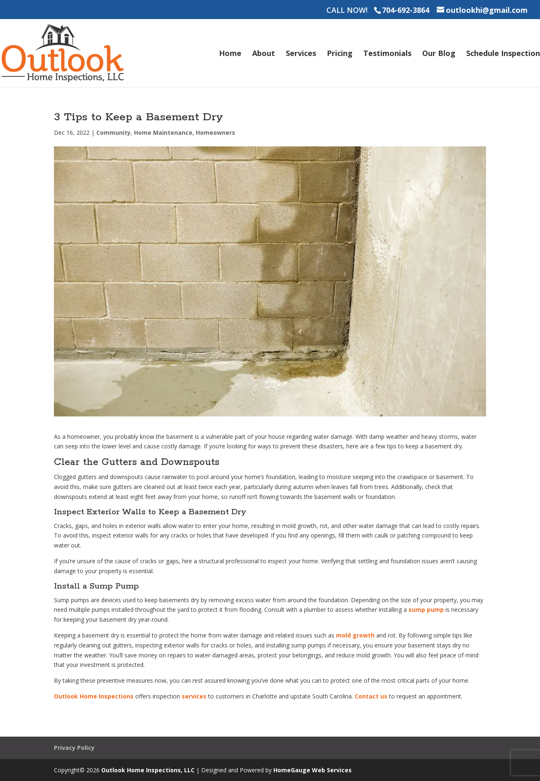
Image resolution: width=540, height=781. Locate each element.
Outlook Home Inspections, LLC (148, 770)
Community (113, 132)
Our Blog (438, 54)
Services (301, 54)
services (194, 696)
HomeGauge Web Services (312, 770)
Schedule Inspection (503, 54)
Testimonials (387, 54)
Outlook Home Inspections (94, 696)
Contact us (371, 696)
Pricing (340, 54)
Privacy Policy (74, 748)
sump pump (426, 609)
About (263, 54)
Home (230, 54)
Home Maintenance (163, 132)
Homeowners (215, 132)
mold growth (355, 635)
